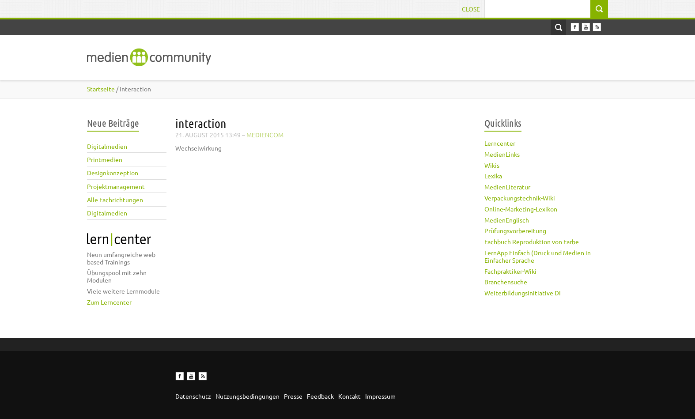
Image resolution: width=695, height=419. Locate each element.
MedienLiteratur (507, 187)
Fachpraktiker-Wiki (510, 271)
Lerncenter (499, 143)
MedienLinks (502, 154)
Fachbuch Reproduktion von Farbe (531, 241)
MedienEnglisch (506, 220)
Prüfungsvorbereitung (515, 230)
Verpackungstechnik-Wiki (519, 198)
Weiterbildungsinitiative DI (522, 293)
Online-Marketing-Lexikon (520, 209)
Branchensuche (505, 282)
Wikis (491, 165)
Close (471, 9)
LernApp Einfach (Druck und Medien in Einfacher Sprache (537, 256)
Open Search (558, 27)
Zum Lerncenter (109, 302)
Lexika (493, 176)
